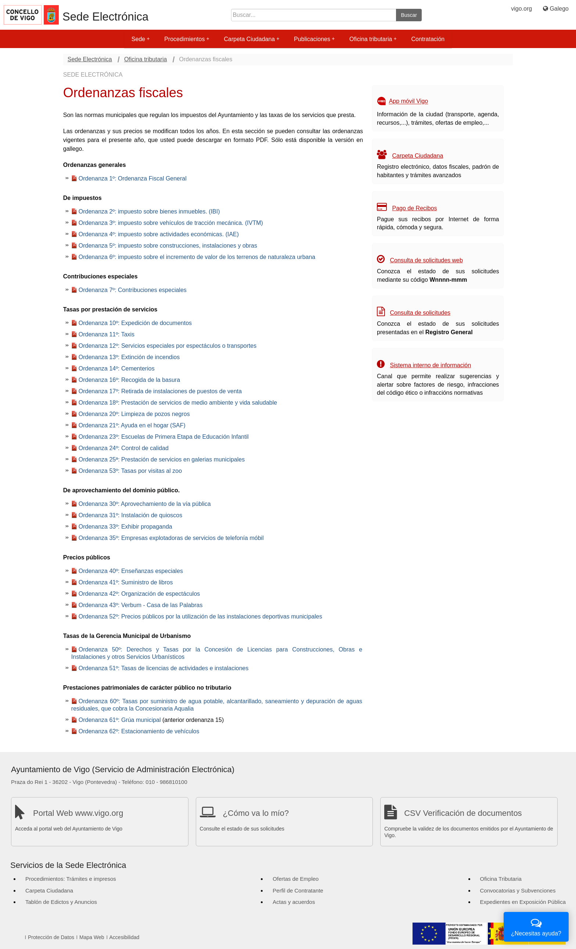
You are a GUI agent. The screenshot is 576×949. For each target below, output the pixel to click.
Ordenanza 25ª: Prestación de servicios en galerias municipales (162, 459)
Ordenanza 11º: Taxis (106, 334)
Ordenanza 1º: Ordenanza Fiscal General (133, 178)
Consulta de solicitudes (420, 313)
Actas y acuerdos (294, 902)
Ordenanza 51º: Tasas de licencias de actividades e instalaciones (164, 668)
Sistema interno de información (430, 365)
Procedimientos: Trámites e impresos (70, 879)
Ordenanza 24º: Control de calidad (124, 448)
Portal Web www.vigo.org (78, 813)
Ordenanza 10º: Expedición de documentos (135, 323)
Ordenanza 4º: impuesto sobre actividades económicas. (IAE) (159, 234)
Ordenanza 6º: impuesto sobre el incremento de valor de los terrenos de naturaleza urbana (197, 257)
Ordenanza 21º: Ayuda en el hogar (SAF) (132, 425)
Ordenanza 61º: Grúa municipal (120, 720)
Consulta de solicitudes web (426, 260)
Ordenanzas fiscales (206, 59)
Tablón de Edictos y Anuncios (61, 902)
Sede (141, 39)
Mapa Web (91, 937)
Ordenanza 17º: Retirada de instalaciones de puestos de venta (160, 391)
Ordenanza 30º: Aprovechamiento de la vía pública (145, 504)
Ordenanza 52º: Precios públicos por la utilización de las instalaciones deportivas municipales (200, 616)
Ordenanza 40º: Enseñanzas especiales (131, 571)
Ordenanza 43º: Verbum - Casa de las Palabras (141, 605)
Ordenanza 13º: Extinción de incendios (129, 357)
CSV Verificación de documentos (463, 813)
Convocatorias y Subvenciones (518, 890)
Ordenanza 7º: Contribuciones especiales (133, 290)
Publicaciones (314, 39)
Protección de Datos (51, 937)
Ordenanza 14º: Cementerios (117, 368)
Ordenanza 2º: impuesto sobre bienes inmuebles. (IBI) (149, 211)
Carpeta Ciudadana (251, 39)
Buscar (409, 15)
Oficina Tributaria (501, 879)
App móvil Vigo (408, 101)
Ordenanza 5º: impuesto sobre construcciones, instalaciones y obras (168, 245)
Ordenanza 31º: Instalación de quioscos (130, 515)
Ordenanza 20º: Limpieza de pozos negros (134, 414)
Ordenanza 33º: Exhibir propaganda (125, 526)
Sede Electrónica (105, 16)
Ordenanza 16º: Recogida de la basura (129, 380)
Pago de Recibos (414, 208)
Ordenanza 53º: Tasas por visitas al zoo (130, 471)
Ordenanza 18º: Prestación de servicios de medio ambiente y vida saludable (178, 402)
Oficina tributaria (373, 39)
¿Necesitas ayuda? (536, 926)
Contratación (427, 39)
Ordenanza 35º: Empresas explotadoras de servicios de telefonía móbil (171, 538)
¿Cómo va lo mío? (256, 813)
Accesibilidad (124, 937)
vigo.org (521, 9)
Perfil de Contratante (298, 890)
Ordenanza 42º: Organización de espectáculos (139, 594)
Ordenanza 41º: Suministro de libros (126, 582)
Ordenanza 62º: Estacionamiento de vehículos (139, 731)
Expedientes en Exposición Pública (523, 902)
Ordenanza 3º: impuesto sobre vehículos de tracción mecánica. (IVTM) (171, 223)
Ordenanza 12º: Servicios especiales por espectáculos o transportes (167, 346)
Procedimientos (186, 39)
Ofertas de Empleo (295, 879)
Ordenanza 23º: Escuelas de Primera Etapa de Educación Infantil (164, 437)
